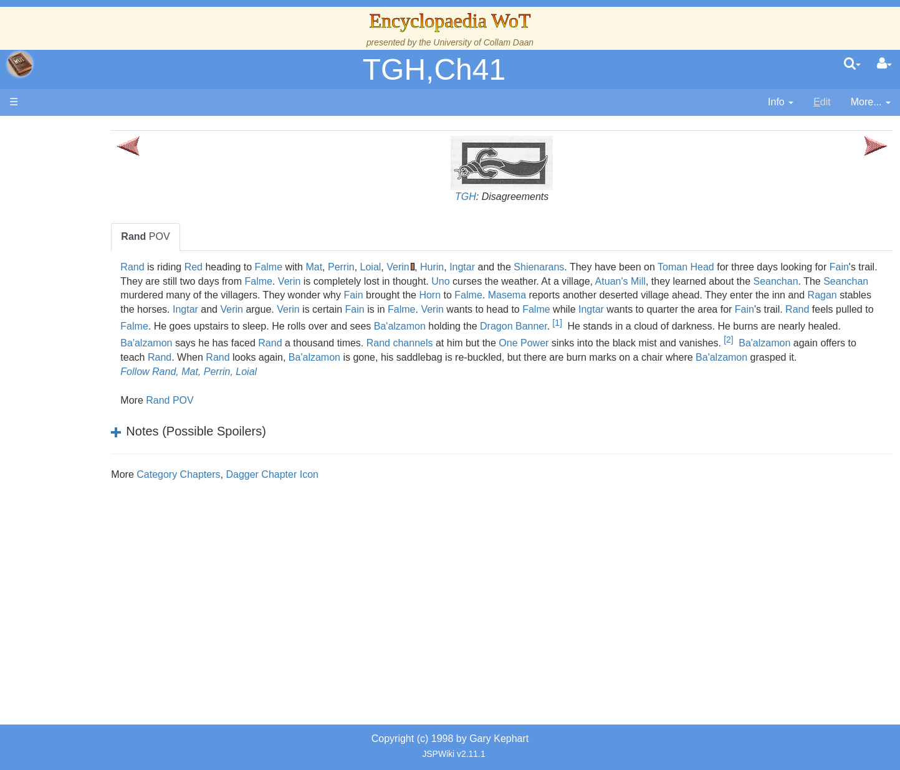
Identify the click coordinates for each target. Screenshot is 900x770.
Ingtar (553, 267)
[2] (647, 354)
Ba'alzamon (238, 340)
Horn (719, 295)
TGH (511, 196)
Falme (359, 267)
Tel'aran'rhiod (88, 478)
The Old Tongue (94, 336)
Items (71, 435)
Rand (224, 267)
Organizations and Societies (121, 392)
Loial (461, 267)
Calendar (79, 265)
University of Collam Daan (483, 42)
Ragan (471, 309)
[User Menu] (884, 64)
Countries (105, 321)
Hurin (523, 267)
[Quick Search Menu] (852, 64)
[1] (395, 337)
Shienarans (630, 267)
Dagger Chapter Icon (363, 488)
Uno (631, 281)
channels (332, 357)
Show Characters (97, 378)
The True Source (96, 236)
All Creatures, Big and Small (121, 421)
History (74, 250)
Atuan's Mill (810, 281)
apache (19, 64)
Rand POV (261, 414)
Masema (796, 295)
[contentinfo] (781, 102)
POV (237, 236)
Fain (270, 281)
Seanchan (314, 295)
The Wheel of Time (101, 222)
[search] (852, 64)
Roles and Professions (109, 407)
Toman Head (777, 267)
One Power (442, 357)
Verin (489, 267)
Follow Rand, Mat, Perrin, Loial (280, 386)
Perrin (432, 267)
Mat (405, 267)
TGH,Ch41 (434, 69)
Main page (57, 130)
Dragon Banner (351, 340)
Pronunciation (89, 521)
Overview (105, 307)
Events (74, 278)
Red (284, 267)
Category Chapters (270, 488)
